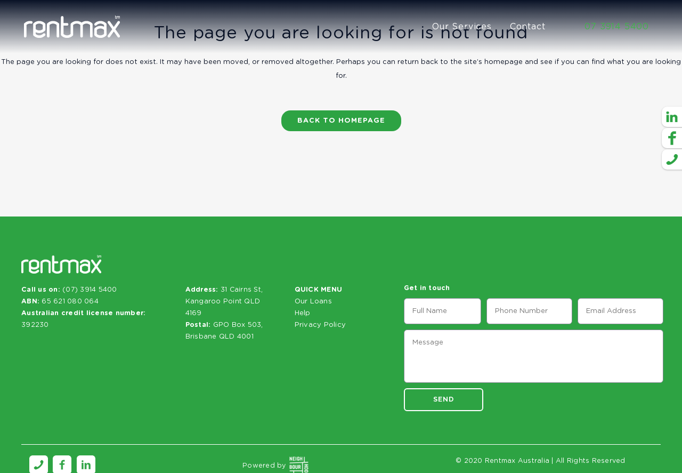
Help (303, 313)
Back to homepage (341, 120)
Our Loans (313, 301)
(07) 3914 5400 (89, 289)
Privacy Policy (320, 325)
